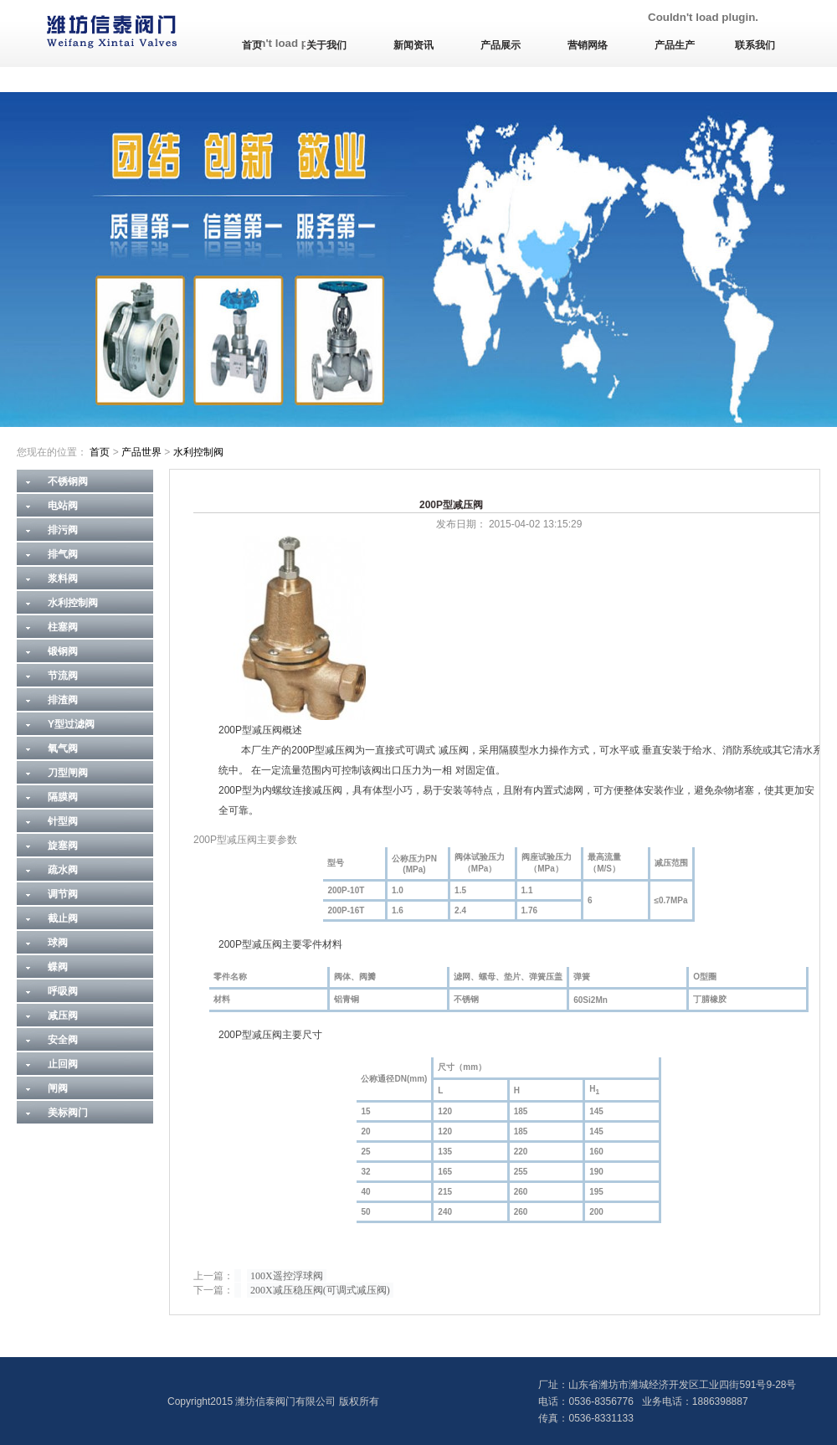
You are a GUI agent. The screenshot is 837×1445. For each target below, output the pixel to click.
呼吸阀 (63, 991)
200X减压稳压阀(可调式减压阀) (320, 1290)
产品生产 (675, 45)
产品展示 (500, 45)
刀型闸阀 (68, 773)
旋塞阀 (63, 845)
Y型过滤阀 (71, 724)
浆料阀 (63, 578)
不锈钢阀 (68, 481)
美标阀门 (68, 1112)
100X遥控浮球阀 (286, 1276)
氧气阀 (63, 748)
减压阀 (63, 1015)
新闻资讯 (413, 45)
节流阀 (63, 675)
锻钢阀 (63, 651)
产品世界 (141, 452)
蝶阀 (58, 967)
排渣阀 (63, 700)
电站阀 (63, 506)
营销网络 (587, 45)
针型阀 (63, 821)
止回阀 (63, 1064)
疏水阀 (63, 870)
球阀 (58, 943)
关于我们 (326, 45)
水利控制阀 (198, 452)
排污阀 (63, 530)
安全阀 (63, 1040)
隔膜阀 (63, 797)
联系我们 (755, 45)
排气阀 (63, 554)
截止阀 (63, 918)
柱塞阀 (63, 627)
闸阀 (58, 1088)
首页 (252, 45)
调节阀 (63, 894)
